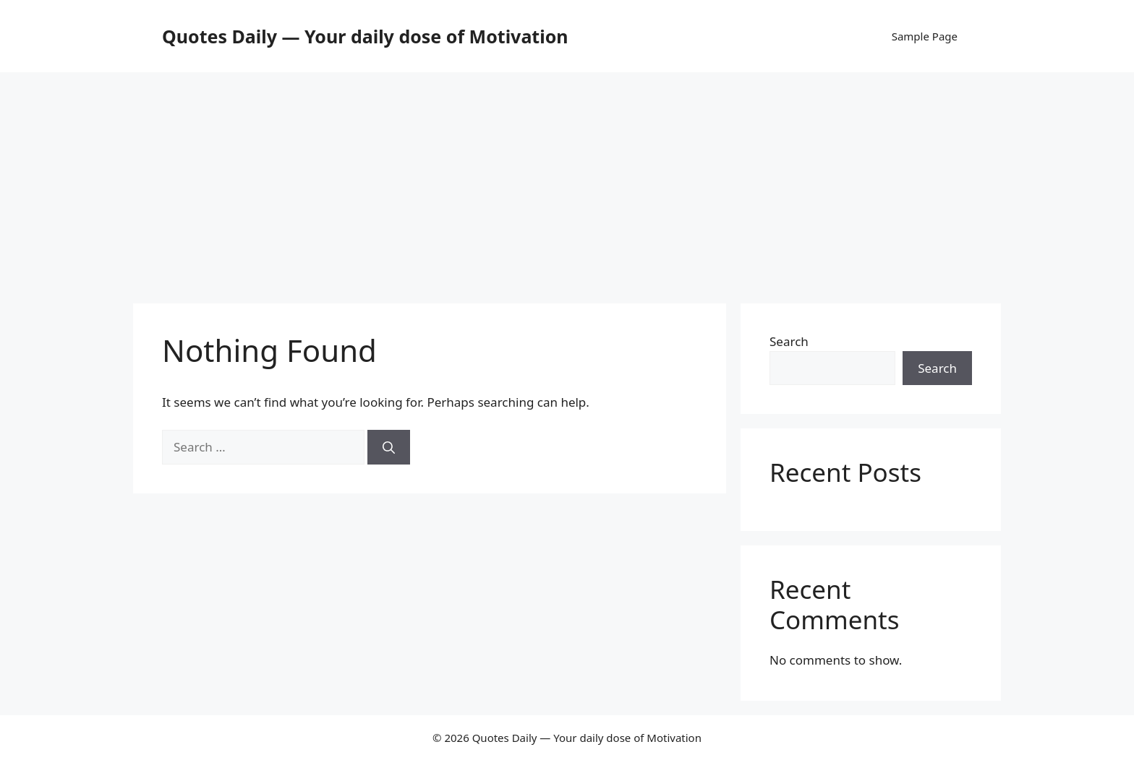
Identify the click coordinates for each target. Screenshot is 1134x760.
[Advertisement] (567, 180)
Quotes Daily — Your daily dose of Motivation (365, 36)
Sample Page (925, 36)
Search (789, 341)
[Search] (388, 447)
